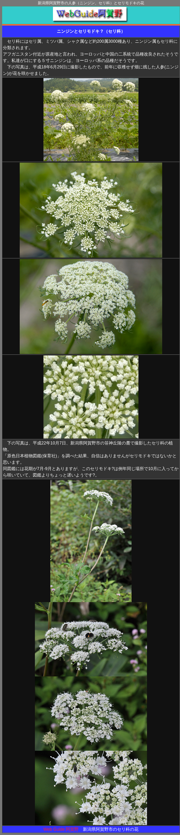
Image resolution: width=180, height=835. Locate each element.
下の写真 (15, 443)
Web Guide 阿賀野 (61, 829)
